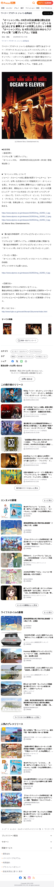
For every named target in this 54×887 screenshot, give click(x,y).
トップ (4, 829)
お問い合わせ (27, 379)
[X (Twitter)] (17, 361)
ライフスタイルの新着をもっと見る (27, 717)
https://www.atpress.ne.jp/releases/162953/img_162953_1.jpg (26, 213)
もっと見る (48, 500)
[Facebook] (13, 361)
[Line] (21, 361)
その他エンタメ (41, 356)
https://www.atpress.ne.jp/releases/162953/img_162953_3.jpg (26, 220)
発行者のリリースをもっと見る (27, 488)
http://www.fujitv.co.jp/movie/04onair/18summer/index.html (24, 312)
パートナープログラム (11, 858)
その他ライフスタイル (25, 356)
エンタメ (9, 8)
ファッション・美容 (32, 8)
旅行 (22, 8)
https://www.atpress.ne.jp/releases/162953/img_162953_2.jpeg (26, 216)
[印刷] (26, 361)
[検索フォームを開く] (33, 3)
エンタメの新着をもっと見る (27, 605)
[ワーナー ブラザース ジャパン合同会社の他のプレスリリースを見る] (47, 13)
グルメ (16, 8)
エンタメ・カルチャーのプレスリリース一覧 (25, 829)
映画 (13, 356)
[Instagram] (29, 877)
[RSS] (33, 877)
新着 (2, 8)
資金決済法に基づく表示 (12, 871)
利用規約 (6, 863)
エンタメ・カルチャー (19, 351)
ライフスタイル (46, 8)
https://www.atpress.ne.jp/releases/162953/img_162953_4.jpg (26, 273)
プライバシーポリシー (11, 867)
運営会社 (6, 854)
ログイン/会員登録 (45, 3)
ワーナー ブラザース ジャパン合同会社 (15, 41)
